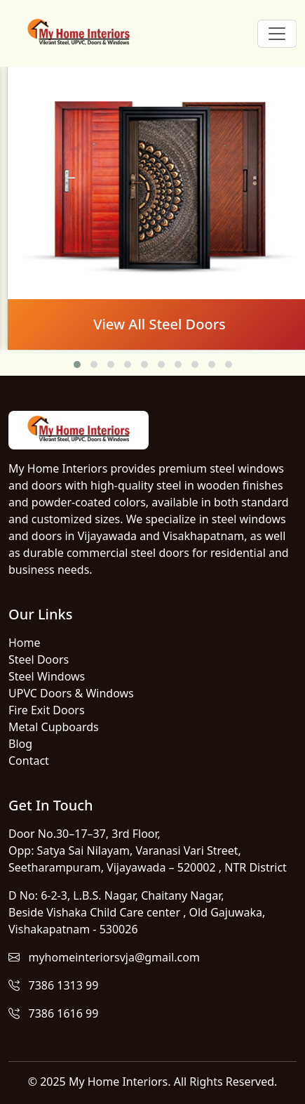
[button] (77, 364)
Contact (28, 760)
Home (24, 642)
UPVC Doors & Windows (71, 693)
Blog (20, 743)
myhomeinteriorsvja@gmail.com (104, 957)
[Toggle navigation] (277, 34)
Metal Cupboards (53, 727)
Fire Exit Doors (46, 710)
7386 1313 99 (53, 985)
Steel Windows (46, 676)
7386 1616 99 (53, 1013)
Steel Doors (38, 659)
